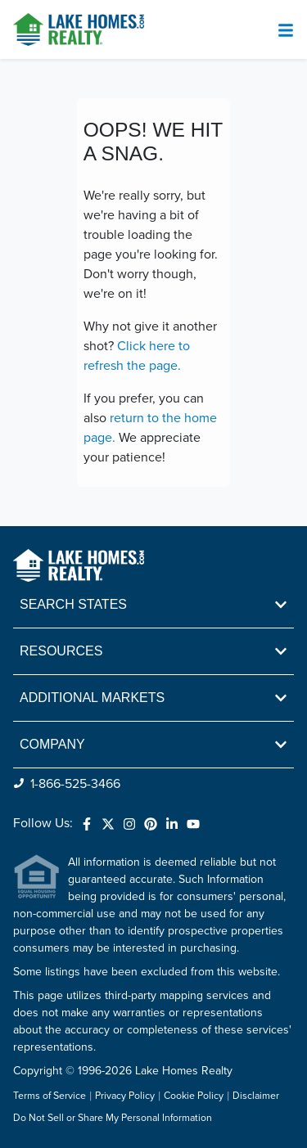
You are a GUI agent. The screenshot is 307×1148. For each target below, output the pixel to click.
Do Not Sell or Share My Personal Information (112, 1118)
